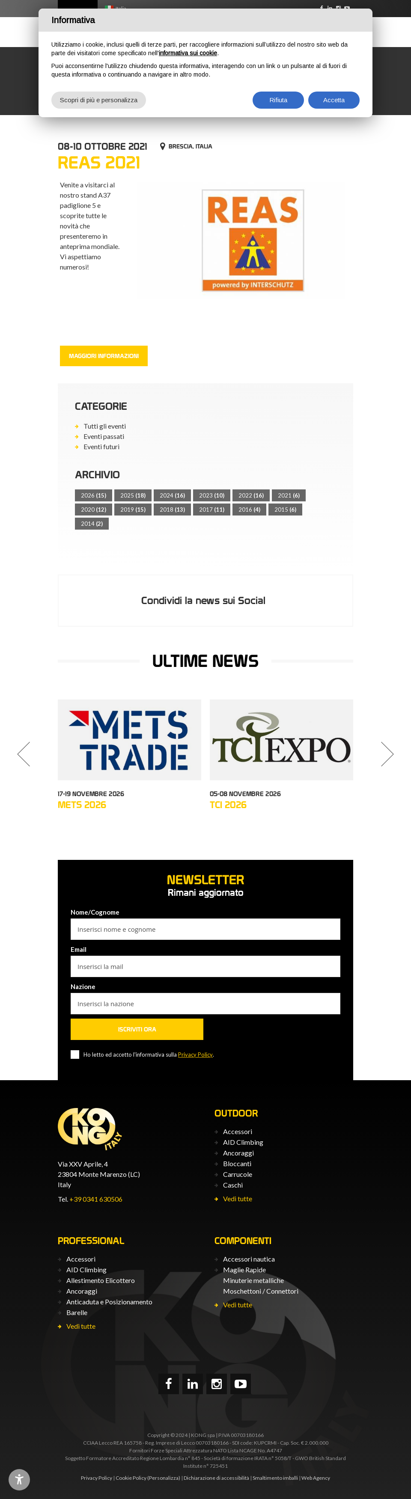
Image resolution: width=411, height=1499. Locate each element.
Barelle (76, 1312)
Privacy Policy (195, 1054)
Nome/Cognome (95, 912)
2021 (289, 495)
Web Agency (315, 1478)
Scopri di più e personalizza (98, 100)
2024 (172, 495)
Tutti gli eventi (104, 426)
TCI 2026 (228, 804)
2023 (211, 495)
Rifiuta (278, 100)
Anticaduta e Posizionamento (109, 1302)
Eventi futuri (101, 446)
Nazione (83, 986)
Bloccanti (237, 1163)
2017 (211, 509)
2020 (93, 509)
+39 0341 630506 (95, 1199)
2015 (285, 509)
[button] (23, 754)
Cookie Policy (131, 1478)
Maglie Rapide (244, 1269)
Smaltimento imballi (275, 1478)
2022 (251, 495)
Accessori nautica (249, 1259)
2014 (92, 523)
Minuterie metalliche (253, 1280)
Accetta (334, 100)
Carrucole (237, 1174)
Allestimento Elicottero (100, 1280)
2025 (133, 495)
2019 (133, 509)
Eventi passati (103, 436)
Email (78, 949)
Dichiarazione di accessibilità (216, 1478)
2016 (249, 509)
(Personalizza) (163, 1478)
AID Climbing (243, 1142)
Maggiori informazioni (104, 356)
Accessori (237, 1131)
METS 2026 (82, 804)
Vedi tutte (237, 1198)
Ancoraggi (238, 1153)
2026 (93, 495)
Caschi (233, 1185)
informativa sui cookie (188, 53)
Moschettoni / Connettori (260, 1291)
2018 (172, 509)
